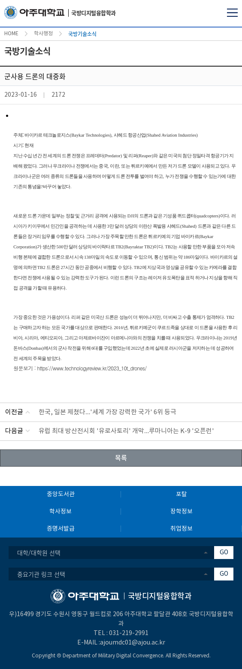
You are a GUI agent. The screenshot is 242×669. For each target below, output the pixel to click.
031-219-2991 (128, 633)
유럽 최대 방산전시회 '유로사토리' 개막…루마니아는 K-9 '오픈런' (126, 431)
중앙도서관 (61, 494)
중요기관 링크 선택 (41, 574)
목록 (121, 457)
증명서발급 (61, 528)
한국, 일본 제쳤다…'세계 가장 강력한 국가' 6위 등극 (107, 412)
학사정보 (60, 511)
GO (224, 552)
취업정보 (181, 528)
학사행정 (43, 34)
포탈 (181, 494)
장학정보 (181, 511)
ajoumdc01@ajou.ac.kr (132, 642)
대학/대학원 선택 (38, 552)
